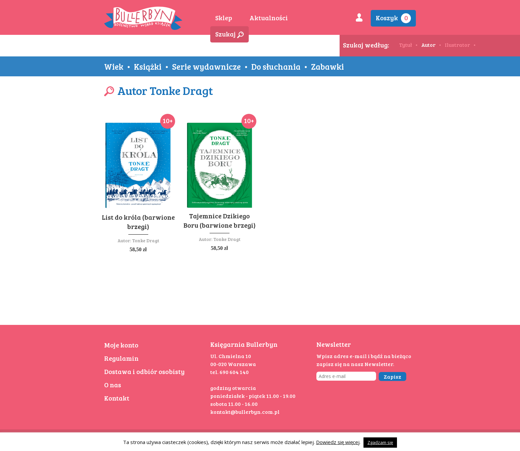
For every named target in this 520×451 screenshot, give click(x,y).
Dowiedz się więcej (337, 442)
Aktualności (268, 17)
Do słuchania (275, 66)
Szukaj (229, 33)
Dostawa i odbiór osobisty (144, 371)
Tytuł (405, 44)
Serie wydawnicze (206, 66)
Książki (148, 66)
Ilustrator (457, 44)
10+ (167, 120)
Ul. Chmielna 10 (230, 355)
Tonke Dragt (145, 240)
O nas (112, 384)
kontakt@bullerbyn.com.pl (245, 411)
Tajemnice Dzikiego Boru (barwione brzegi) (219, 220)
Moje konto (121, 344)
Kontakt (116, 398)
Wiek (113, 66)
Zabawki (327, 66)
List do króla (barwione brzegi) (138, 221)
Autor (428, 44)
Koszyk (393, 18)
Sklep (223, 17)
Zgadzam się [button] (380, 442)
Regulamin (121, 358)
